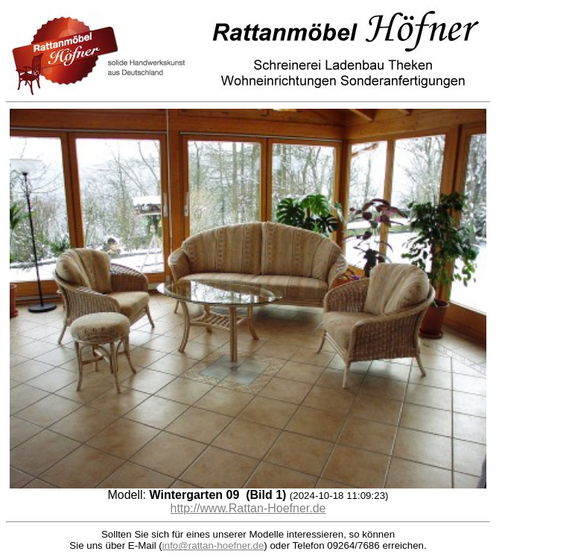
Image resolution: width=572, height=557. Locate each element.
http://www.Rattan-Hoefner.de (248, 508)
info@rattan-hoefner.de (213, 545)
